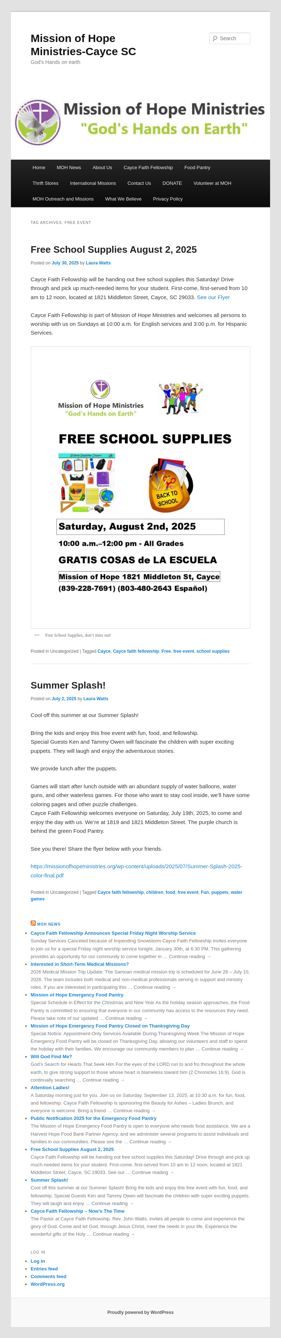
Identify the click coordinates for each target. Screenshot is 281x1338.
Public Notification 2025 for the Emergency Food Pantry (94, 1118)
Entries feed (44, 1269)
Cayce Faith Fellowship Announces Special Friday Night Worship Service (113, 933)
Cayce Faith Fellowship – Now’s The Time (77, 1211)
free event (183, 651)
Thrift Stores (46, 183)
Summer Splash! (68, 685)
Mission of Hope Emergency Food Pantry (77, 995)
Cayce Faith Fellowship (148, 167)
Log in (38, 1261)
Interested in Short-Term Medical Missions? (80, 964)
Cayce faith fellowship (136, 651)
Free (166, 651)
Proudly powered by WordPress (140, 1312)
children (155, 892)
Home (39, 167)
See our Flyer (213, 297)
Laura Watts (98, 263)
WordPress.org (48, 1284)
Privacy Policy (168, 199)
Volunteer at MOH (212, 183)
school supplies (213, 651)
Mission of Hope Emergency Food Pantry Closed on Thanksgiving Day (110, 1026)
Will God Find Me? (51, 1056)
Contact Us (139, 183)
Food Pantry (197, 167)
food (170, 892)
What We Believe (123, 199)
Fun (205, 892)
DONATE (172, 183)
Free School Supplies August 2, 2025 (114, 249)
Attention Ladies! (50, 1087)
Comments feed (49, 1276)
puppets (220, 892)
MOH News (69, 167)
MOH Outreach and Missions (63, 199)
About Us (102, 167)
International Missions (93, 183)
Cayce (104, 651)
